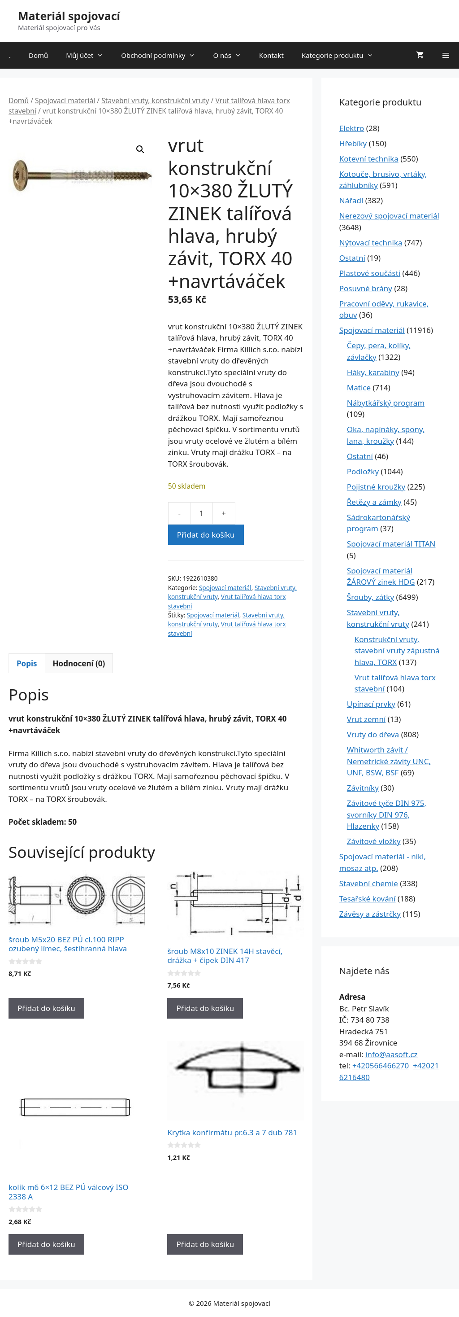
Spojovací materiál (65, 100)
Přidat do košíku (206, 534)
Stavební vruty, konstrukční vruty (155, 100)
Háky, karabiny (373, 372)
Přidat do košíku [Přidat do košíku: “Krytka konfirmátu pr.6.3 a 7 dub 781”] (205, 1244)
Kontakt (271, 55)
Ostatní (352, 258)
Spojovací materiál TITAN (391, 543)
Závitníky (363, 788)
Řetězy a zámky (374, 502)
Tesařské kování (367, 898)
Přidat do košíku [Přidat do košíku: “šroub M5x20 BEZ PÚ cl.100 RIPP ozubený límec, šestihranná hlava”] (46, 1008)
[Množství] (202, 513)
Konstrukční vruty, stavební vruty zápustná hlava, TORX (397, 650)
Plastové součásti (369, 273)
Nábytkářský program (385, 403)
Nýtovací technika (371, 242)
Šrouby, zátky (370, 597)
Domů (38, 55)
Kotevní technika (368, 158)
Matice (359, 387)
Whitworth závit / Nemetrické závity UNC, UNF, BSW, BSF (389, 761)
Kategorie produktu (342, 55)
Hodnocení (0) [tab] (79, 663)
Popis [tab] (27, 663)
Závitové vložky (374, 841)
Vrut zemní (366, 719)
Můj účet (89, 55)
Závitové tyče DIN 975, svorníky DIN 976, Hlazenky (386, 814)
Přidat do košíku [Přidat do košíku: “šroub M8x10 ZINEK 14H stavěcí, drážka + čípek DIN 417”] (205, 1008)
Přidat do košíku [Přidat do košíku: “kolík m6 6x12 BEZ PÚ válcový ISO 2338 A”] (46, 1244)
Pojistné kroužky (376, 486)
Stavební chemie (368, 883)
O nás (231, 55)
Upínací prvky (371, 704)
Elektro (351, 128)
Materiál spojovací (69, 15)
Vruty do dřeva (373, 734)
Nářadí (351, 200)
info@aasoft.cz (391, 1054)
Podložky (363, 471)
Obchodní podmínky (162, 55)
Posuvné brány (365, 288)
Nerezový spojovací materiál (389, 215)
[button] (140, 149)
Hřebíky (353, 143)
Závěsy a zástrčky (370, 914)
